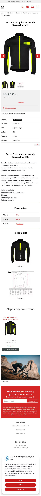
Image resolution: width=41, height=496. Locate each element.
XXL (17, 215)
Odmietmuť (20, 489)
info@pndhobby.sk (15, 1)
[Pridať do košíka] (10, 349)
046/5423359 (27, 1)
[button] (23, 7)
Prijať (20, 480)
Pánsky (18, 219)
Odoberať (32, 401)
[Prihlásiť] (27, 7)
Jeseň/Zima (19, 224)
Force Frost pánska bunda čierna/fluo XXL (10, 318)
